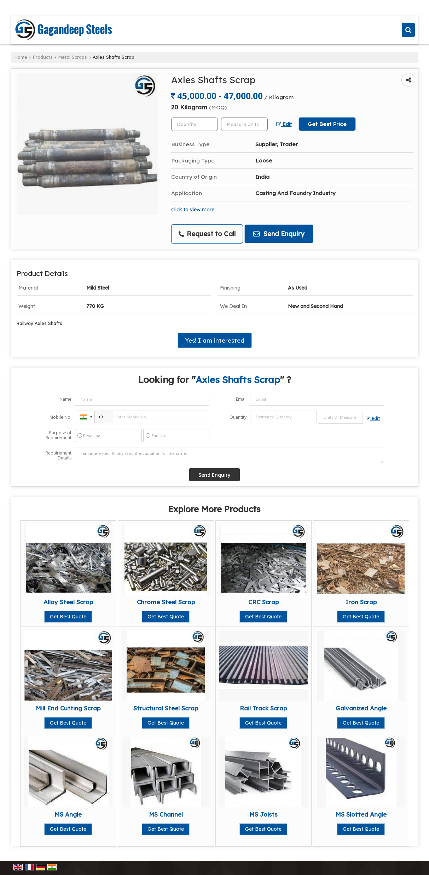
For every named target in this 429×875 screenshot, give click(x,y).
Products (43, 57)
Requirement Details (58, 456)
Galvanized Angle (361, 708)
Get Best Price (327, 124)
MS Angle (68, 814)
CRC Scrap (263, 602)
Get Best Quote (68, 616)
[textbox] (244, 124)
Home (21, 57)
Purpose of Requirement (58, 435)
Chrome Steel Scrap (166, 602)
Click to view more (192, 209)
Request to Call (207, 234)
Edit (284, 124)
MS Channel (166, 814)
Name (65, 399)
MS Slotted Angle (361, 814)
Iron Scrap (361, 602)
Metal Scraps (72, 57)
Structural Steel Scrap (165, 708)
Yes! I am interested (214, 340)
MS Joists (263, 814)
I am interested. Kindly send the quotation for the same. (229, 455)
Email (241, 399)
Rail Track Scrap (263, 708)
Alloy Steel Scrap (68, 602)
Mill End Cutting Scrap (68, 708)
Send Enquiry (279, 234)
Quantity (238, 417)
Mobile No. (60, 417)
